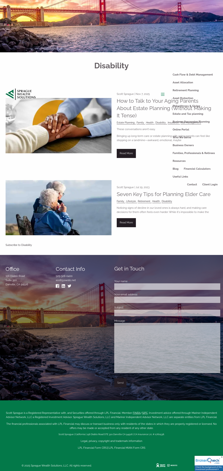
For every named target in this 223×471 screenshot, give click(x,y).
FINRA (137, 412)
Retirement (144, 201)
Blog (176, 168)
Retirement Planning (186, 90)
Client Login (210, 184)
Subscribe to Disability (19, 245)
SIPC (145, 412)
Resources (179, 161)
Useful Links (180, 176)
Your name (133, 281)
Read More (126, 222)
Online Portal (181, 129)
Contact (192, 184)
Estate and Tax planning (188, 113)
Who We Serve (182, 137)
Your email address (138, 294)
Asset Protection (183, 98)
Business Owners (183, 145)
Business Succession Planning (191, 121)
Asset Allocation (183, 82)
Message (132, 320)
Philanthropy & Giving (186, 106)
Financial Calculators (197, 168)
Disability (167, 201)
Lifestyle (131, 201)
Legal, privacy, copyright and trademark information (111, 441)
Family (120, 201)
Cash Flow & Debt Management (193, 74)
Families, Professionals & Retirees (194, 153)
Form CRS (101, 447)
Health (156, 201)
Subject (131, 307)
